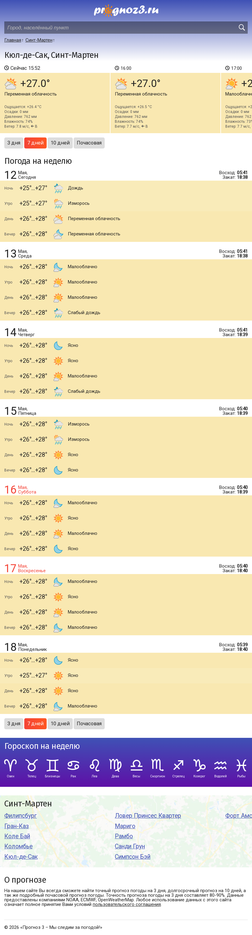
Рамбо (124, 836)
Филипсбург (20, 815)
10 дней (60, 143)
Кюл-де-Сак (21, 856)
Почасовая (89, 143)
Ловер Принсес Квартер (148, 815)
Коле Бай (17, 836)
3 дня (13, 143)
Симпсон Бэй (132, 856)
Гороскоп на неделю (42, 746)
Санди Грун (130, 846)
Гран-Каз (16, 826)
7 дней (35, 143)
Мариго (125, 826)
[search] (241, 27)
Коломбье (18, 846)
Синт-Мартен (28, 804)
